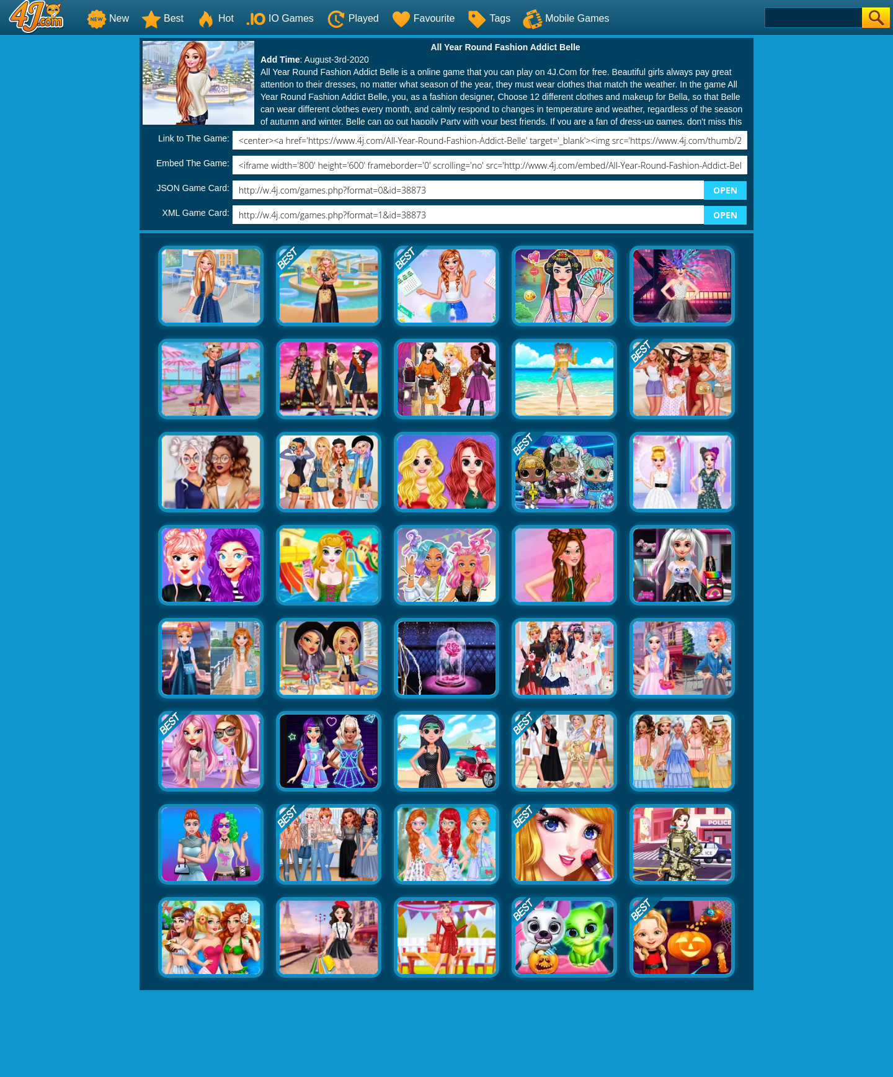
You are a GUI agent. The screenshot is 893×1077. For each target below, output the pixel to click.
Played (352, 18)
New (108, 18)
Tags (488, 18)
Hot (215, 18)
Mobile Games (566, 18)
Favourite (423, 18)
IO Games (280, 18)
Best (162, 18)
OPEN (725, 190)
